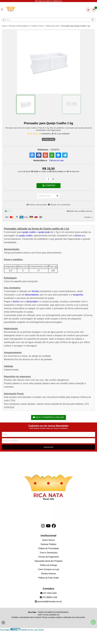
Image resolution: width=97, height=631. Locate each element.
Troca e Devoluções (48, 553)
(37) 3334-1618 (48, 593)
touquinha (77, 294)
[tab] (48, 211)
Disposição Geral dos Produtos (49, 561)
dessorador (32, 301)
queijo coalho (29, 232)
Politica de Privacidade (48, 548)
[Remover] (43, 179)
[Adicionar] (53, 179)
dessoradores (32, 294)
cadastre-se (57, 1)
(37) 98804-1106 (48, 597)
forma (78, 235)
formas (35, 291)
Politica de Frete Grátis (48, 578)
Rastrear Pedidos (48, 544)
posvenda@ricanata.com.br (48, 601)
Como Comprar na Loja (48, 569)
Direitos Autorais (48, 573)
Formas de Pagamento (48, 557)
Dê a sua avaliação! (61, 134)
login (48, 1)
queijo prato (44, 232)
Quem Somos (48, 540)
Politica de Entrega (48, 565)
